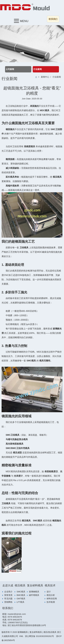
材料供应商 (52, 598)
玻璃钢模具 (34, 591)
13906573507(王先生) (18, 622)
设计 (49, 591)
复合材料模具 (35, 585)
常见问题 (8, 598)
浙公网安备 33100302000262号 (39, 636)
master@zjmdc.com (17, 614)
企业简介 (8, 591)
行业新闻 (38, 69)
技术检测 (51, 602)
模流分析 (51, 595)
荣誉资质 (8, 595)
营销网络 (8, 602)
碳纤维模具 (34, 595)
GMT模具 (21, 598)
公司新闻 (10, 69)
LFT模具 (20, 602)
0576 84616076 (15, 617)
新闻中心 (45, 77)
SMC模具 (21, 591)
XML (21, 636)
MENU (21, 21)
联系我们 (53, 19)
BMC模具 (21, 595)
